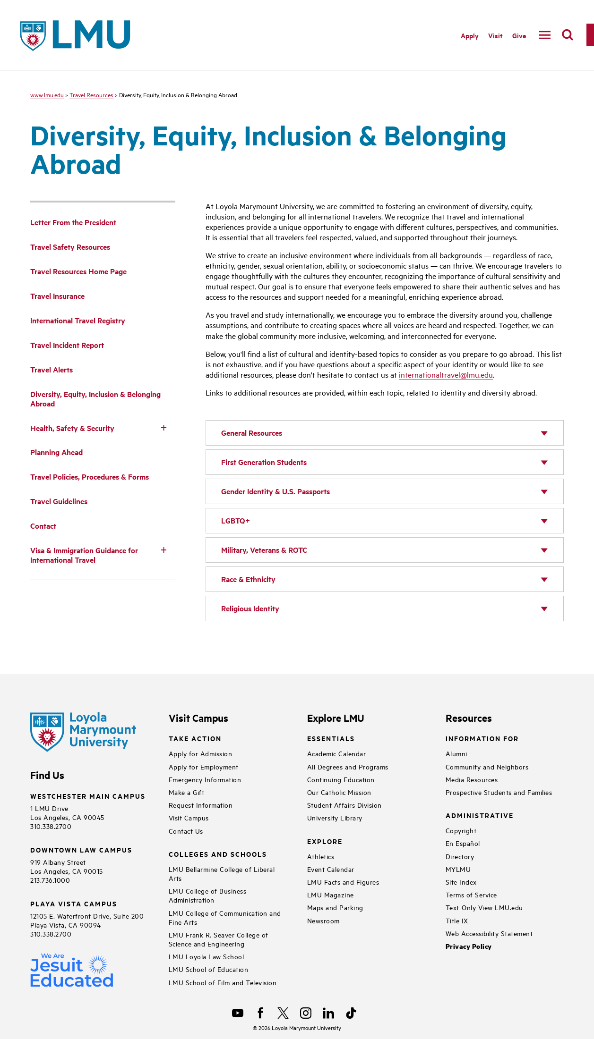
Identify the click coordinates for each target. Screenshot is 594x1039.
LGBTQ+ (235, 520)
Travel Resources (91, 94)
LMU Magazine (330, 894)
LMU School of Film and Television (223, 982)
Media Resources (472, 779)
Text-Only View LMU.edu (484, 907)
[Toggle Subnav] (164, 427)
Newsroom (323, 920)
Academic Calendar (336, 753)
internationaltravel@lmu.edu (446, 374)
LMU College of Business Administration (208, 895)
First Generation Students (264, 461)
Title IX (457, 920)
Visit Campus (189, 817)
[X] (283, 1013)
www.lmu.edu (47, 94)
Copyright (461, 830)
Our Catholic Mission (339, 791)
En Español (463, 842)
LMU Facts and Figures (343, 881)
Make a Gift (187, 791)
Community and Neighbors (487, 766)
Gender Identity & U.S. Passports (275, 491)
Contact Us (186, 830)
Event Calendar (330, 868)
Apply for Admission (200, 753)
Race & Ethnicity (248, 579)
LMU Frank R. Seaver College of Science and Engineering (218, 939)
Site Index (461, 881)
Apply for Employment (204, 766)
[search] (567, 35)
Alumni (456, 753)
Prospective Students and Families (499, 791)
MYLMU (458, 868)
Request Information (201, 804)
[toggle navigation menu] (545, 35)
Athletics (321, 856)
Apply (470, 35)
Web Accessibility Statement (489, 933)
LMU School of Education (209, 968)
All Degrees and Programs (347, 766)
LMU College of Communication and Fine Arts (225, 917)
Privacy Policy (469, 946)
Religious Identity (250, 608)
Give (519, 35)
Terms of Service (471, 894)
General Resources (251, 432)
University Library (334, 817)
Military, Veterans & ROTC (264, 549)
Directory (460, 856)
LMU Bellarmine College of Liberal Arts (222, 873)
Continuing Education (341, 779)
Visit (495, 35)
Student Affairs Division (344, 804)
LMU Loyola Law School (206, 956)
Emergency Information (205, 779)
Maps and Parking (335, 907)
